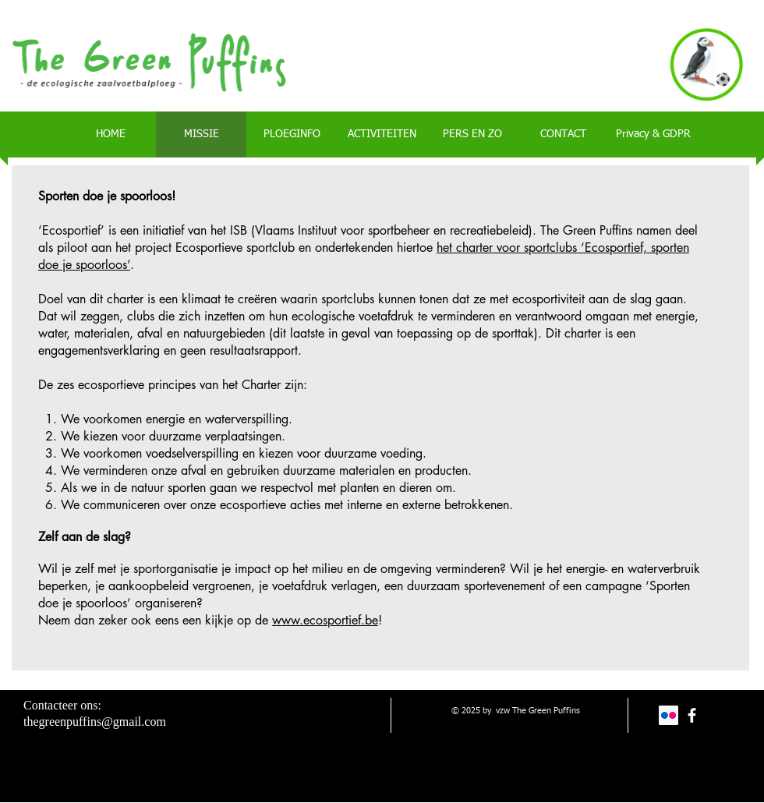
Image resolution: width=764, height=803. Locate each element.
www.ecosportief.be (325, 620)
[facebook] (692, 715)
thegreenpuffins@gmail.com (94, 721)
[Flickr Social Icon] (668, 715)
